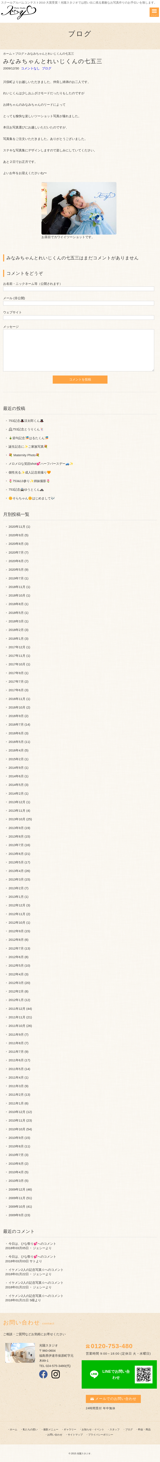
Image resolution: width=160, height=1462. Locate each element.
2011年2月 (16, 1094)
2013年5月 (16, 862)
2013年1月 (16, 896)
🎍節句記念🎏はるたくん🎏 (29, 438)
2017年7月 (16, 681)
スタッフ (115, 1429)
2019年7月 (16, 578)
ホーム (7, 53)
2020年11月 (17, 526)
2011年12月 (17, 1008)
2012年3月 (16, 983)
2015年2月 (16, 759)
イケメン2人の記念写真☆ (27, 1269)
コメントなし (30, 68)
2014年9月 (16, 767)
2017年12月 (17, 647)
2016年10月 (17, 707)
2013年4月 (16, 871)
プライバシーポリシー (100, 1434)
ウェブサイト (12, 312)
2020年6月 (16, 561)
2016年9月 (16, 716)
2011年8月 (16, 1043)
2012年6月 (16, 957)
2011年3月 (16, 1086)
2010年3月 (16, 1180)
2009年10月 (17, 1206)
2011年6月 (16, 1060)
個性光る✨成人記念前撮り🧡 (30, 472)
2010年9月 (16, 1137)
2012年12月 (17, 905)
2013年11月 (17, 810)
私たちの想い (30, 1429)
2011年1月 (16, 1103)
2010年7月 (16, 1155)
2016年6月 (16, 733)
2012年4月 (16, 974)
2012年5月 (16, 965)
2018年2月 (16, 630)
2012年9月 (16, 931)
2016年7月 (16, 724)
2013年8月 (16, 836)
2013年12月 (17, 802)
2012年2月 (16, 991)
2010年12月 (17, 1112)
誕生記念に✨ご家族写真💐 (28, 446)
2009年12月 (17, 1189)
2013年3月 (16, 879)
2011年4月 (16, 1077)
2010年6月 (16, 1163)
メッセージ (11, 326)
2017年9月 (16, 673)
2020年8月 (16, 543)
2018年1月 (16, 638)
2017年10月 (17, 664)
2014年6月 (16, 776)
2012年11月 (17, 914)
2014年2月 (16, 793)
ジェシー (39, 1248)
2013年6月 (16, 853)
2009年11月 (17, 1198)
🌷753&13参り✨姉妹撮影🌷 (29, 481)
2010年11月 (17, 1120)
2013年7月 (16, 845)
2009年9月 (16, 1215)
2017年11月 (17, 655)
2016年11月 (17, 699)
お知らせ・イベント (93, 1429)
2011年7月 (16, 1051)
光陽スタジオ (84, 1453)
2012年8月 (16, 939)
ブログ (19, 53)
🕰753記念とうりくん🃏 (26, 429)
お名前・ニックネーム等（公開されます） (32, 283)
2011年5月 (16, 1069)
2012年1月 (16, 1000)
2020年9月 (16, 535)
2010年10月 (17, 1129)
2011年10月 (17, 1025)
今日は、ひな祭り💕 (23, 1243)
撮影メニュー (50, 1429)
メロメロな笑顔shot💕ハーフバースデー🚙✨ (41, 463)
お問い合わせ (54, 1434)
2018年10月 (17, 595)
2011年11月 (17, 1017)
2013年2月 (16, 888)
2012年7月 (16, 948)
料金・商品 (144, 1429)
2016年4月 (16, 750)
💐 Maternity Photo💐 (24, 455)
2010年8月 (16, 1146)
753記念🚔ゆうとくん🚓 (26, 489)
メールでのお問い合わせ (113, 1399)
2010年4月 (16, 1172)
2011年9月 (16, 1034)
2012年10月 (17, 922)
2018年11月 (17, 587)
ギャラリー (70, 1429)
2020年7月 (16, 552)
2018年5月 (16, 612)
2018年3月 (16, 621)
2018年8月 (16, 604)
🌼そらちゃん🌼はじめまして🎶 (32, 498)
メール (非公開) (14, 298)
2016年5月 (16, 742)
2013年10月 (17, 819)
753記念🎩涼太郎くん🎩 (26, 420)
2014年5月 (16, 784)
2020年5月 (16, 569)
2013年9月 (16, 828)
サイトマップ (75, 1434)
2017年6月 (16, 690)
